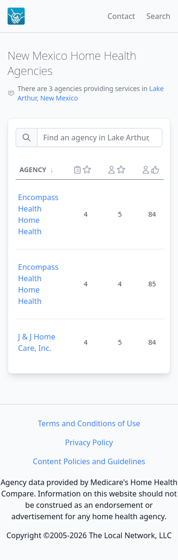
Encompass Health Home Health (38, 214)
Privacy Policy (89, 442)
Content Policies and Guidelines (89, 461)
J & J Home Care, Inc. (36, 342)
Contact (121, 16)
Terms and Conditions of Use (89, 423)
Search (158, 16)
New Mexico (59, 97)
